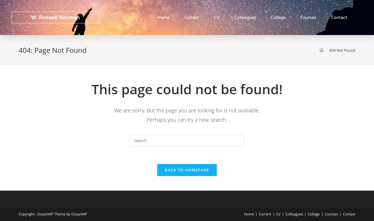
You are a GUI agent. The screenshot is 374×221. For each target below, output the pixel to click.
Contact (339, 17)
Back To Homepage (187, 170)
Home (163, 17)
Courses (308, 17)
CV (217, 17)
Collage (278, 17)
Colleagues (245, 17)
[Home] (321, 50)
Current (191, 17)
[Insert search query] (187, 141)
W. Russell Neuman (55, 17)
